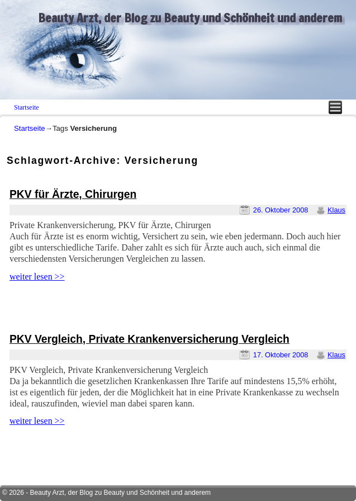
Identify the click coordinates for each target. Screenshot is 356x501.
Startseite (26, 107)
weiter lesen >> (37, 276)
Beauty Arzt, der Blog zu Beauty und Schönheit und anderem (190, 17)
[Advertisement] (137, 308)
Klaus (336, 210)
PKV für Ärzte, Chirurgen (73, 194)
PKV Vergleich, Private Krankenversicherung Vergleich (149, 339)
